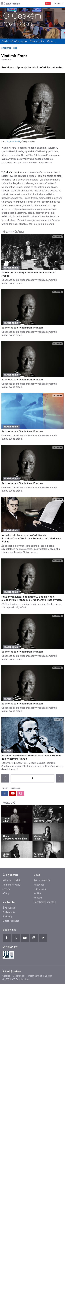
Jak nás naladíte (42, 880)
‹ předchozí (5, 778)
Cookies (6, 976)
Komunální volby (11, 884)
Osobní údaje (19, 976)
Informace (6, 48)
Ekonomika (37, 41)
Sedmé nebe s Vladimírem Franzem (22, 327)
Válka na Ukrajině (11, 880)
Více (51, 41)
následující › (60, 778)
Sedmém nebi (11, 172)
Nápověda (39, 884)
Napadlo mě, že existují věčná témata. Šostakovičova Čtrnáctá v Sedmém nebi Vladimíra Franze (31, 538)
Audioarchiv (9, 912)
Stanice (7, 889)
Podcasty (8, 916)
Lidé (15, 48)
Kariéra (37, 893)
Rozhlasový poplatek (45, 902)
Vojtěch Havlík (13, 141)
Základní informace (14, 41)
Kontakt (38, 897)
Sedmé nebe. (55, 67)
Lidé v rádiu (40, 889)
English (48, 976)
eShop (6, 893)
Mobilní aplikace (11, 920)
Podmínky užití (35, 976)
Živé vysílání (9, 907)
